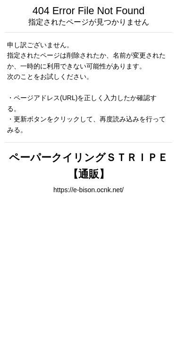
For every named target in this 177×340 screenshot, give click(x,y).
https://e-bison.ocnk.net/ (88, 190)
